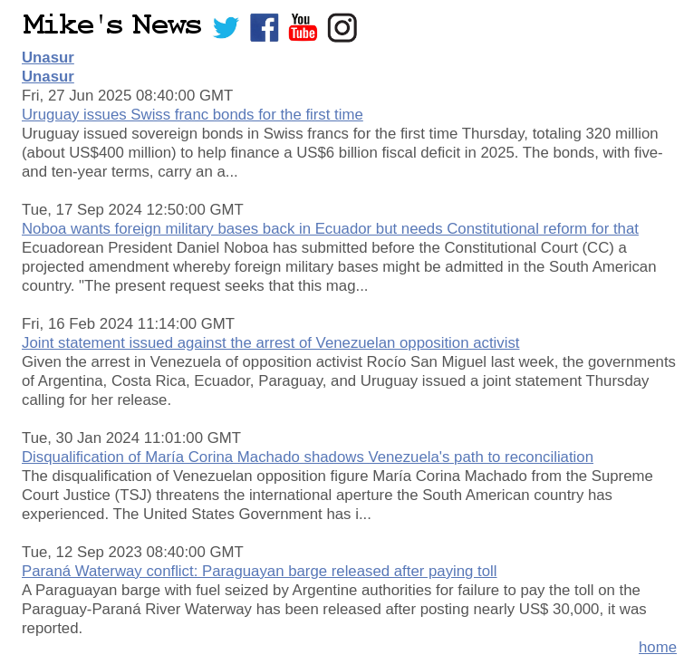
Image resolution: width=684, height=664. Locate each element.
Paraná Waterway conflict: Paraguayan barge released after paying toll (259, 571)
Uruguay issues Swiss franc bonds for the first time (192, 114)
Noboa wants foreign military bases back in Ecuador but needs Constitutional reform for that (330, 228)
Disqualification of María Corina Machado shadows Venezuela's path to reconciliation (307, 457)
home (658, 647)
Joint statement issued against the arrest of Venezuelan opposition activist (270, 342)
